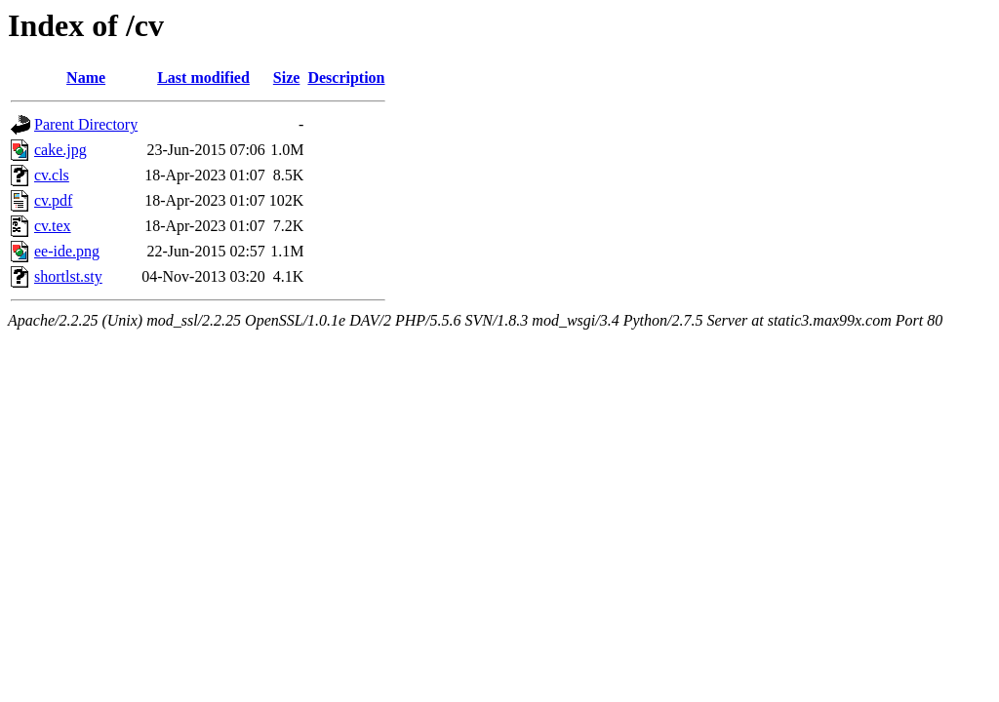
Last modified (203, 77)
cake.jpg (60, 149)
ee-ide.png (67, 251)
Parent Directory (86, 124)
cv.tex (52, 225)
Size (286, 77)
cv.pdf (53, 200)
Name (85, 77)
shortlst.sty (68, 276)
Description (345, 77)
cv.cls (51, 175)
